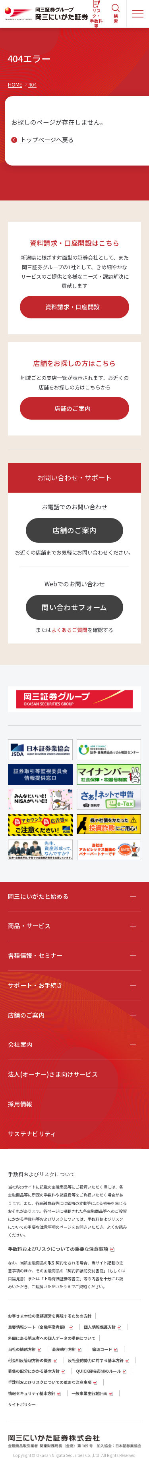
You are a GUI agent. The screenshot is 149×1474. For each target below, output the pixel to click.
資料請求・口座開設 (72, 307)
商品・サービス (29, 925)
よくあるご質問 (69, 630)
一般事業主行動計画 (89, 1393)
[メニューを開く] (138, 13)
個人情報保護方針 (100, 1327)
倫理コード (102, 1349)
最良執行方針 (64, 1349)
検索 (116, 18)
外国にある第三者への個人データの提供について (51, 1338)
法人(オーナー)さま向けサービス (53, 1074)
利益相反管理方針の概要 (30, 1360)
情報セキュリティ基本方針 (31, 1393)
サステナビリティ (32, 1133)
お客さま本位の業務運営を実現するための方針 (49, 1316)
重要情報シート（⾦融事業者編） (38, 1327)
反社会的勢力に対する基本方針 (96, 1360)
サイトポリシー (22, 1404)
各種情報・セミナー (35, 955)
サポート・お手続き (35, 985)
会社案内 (20, 1044)
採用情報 (20, 1104)
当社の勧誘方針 (22, 1349)
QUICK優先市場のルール (98, 1371)
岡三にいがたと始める (38, 896)
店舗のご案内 (72, 408)
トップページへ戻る (47, 139)
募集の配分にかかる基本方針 (34, 1371)
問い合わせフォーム (74, 607)
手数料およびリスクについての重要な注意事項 (58, 1248)
